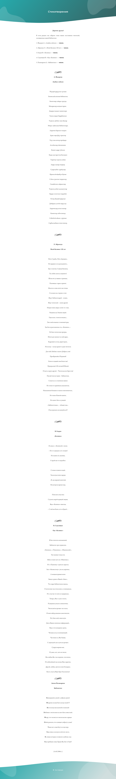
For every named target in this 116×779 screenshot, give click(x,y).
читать (61, 43)
